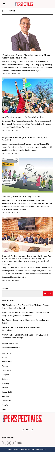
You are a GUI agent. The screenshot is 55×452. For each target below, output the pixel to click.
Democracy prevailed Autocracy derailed (21, 196)
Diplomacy (16, 74)
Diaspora (15, 130)
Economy (5, 383)
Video (4, 409)
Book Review (7, 361)
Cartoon (5, 366)
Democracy (16, 213)
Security (5, 405)
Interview (5, 396)
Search (5, 289)
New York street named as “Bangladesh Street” (24, 117)
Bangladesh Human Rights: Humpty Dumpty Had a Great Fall (25, 139)
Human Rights (7, 392)
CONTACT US (27, 429)
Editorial (15, 153)
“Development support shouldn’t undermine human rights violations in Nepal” (26, 56)
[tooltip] (4, 443)
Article (4, 357)
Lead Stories (6, 400)
